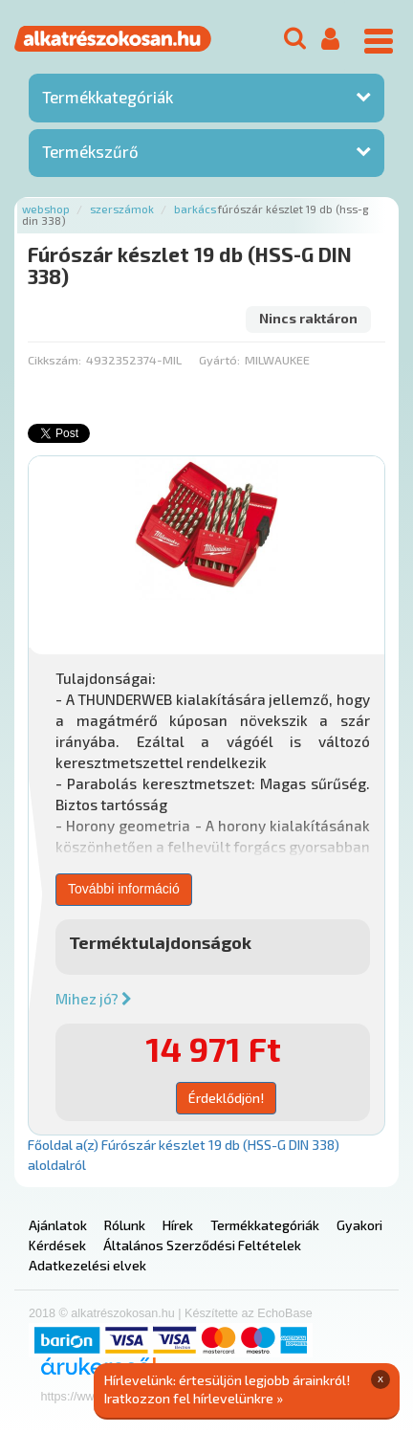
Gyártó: (219, 359)
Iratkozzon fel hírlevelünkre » (193, 1398)
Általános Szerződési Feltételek (202, 1245)
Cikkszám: (54, 359)
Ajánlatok (58, 1225)
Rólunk (124, 1225)
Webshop (46, 209)
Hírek (178, 1225)
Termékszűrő (90, 151)
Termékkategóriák (107, 96)
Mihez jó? (93, 998)
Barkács (195, 209)
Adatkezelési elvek (87, 1265)
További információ (124, 888)
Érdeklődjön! (226, 1098)
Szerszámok (122, 209)
